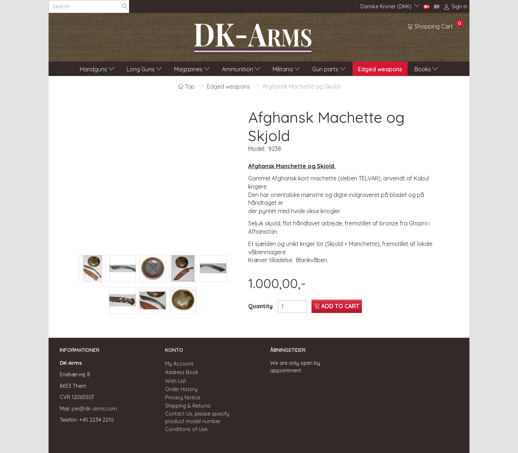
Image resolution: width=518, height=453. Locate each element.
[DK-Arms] (253, 37)
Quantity (261, 306)
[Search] (124, 6)
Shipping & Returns (187, 406)
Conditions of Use (186, 429)
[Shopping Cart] (435, 26)
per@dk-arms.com (94, 408)
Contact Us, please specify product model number (197, 418)
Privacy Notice (182, 397)
